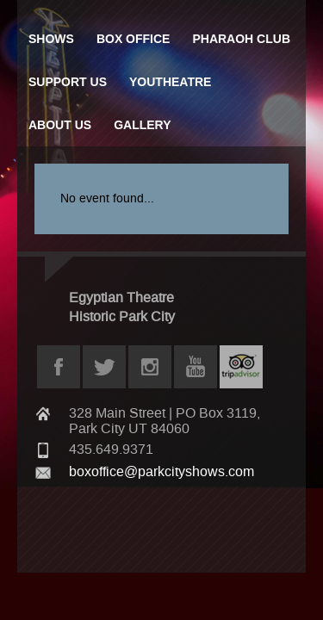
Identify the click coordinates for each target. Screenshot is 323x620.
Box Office (133, 39)
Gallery (142, 125)
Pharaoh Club (241, 39)
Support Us (67, 82)
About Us (59, 125)
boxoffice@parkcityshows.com (161, 472)
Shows (51, 39)
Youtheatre (170, 82)
